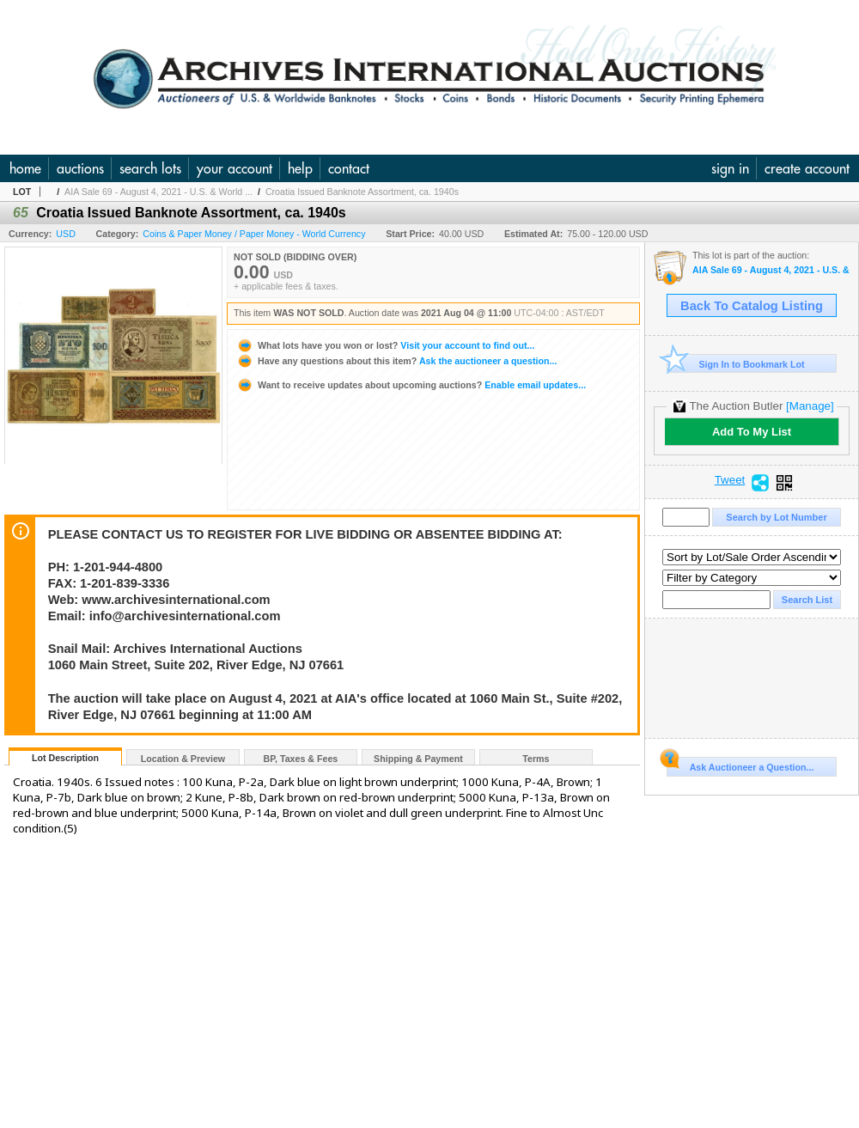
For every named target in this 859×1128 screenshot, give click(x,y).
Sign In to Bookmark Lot (736, 364)
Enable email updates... (411, 385)
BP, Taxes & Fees (301, 758)
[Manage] (810, 405)
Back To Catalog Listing (751, 306)
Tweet (730, 480)
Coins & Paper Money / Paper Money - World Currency (254, 234)
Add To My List (751, 431)
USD (66, 234)
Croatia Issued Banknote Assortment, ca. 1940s (362, 191)
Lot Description (65, 758)
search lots (150, 168)
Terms (535, 758)
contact (348, 168)
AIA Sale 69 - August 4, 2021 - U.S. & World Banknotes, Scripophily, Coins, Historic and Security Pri (771, 270)
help (300, 168)
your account (234, 168)
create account (807, 168)
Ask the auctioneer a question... (396, 361)
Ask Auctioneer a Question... (740, 764)
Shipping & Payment (418, 758)
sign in (730, 168)
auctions (80, 168)
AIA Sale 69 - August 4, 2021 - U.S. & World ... (158, 191)
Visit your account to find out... (385, 345)
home (25, 168)
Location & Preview (183, 758)
